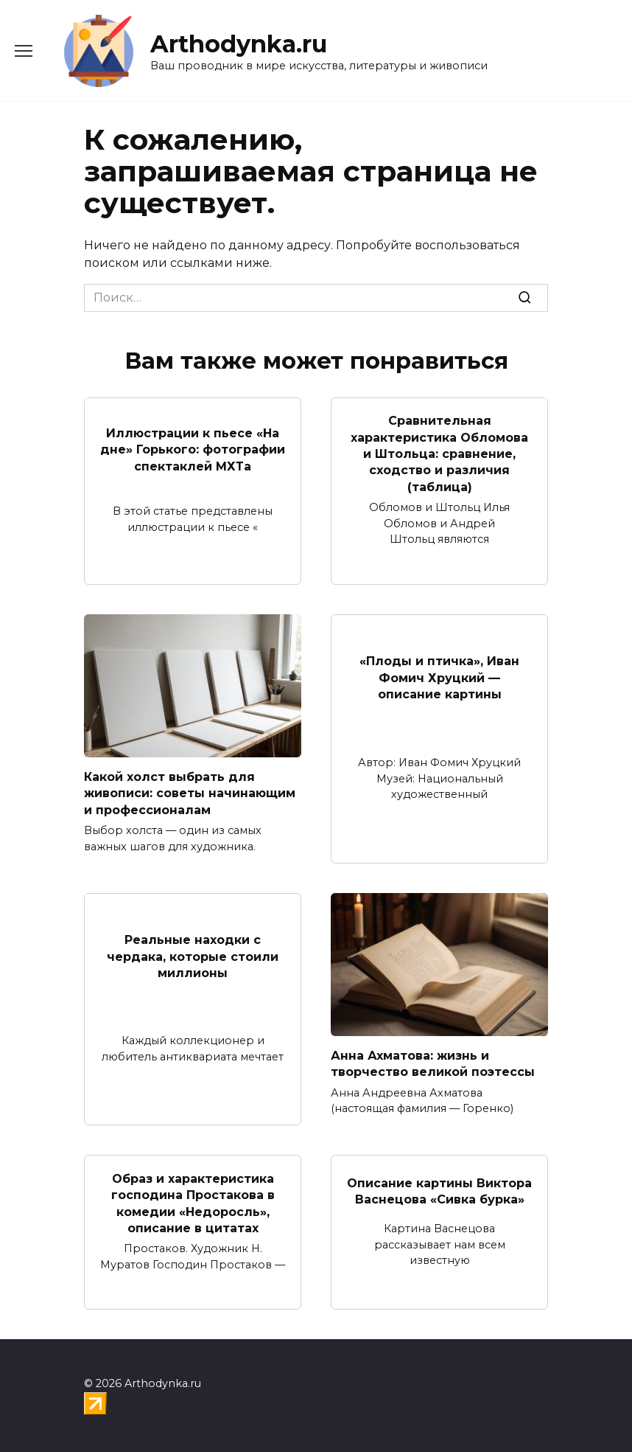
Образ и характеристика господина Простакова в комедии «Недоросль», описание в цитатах (193, 1202)
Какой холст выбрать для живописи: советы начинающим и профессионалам (189, 793)
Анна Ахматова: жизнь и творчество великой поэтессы (433, 1064)
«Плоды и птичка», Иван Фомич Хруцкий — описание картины (439, 677)
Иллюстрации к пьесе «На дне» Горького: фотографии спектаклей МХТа (192, 449)
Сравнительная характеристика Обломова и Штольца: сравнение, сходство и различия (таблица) (439, 454)
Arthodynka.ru (238, 43)
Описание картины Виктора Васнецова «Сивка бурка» (439, 1190)
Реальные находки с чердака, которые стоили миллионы (192, 956)
